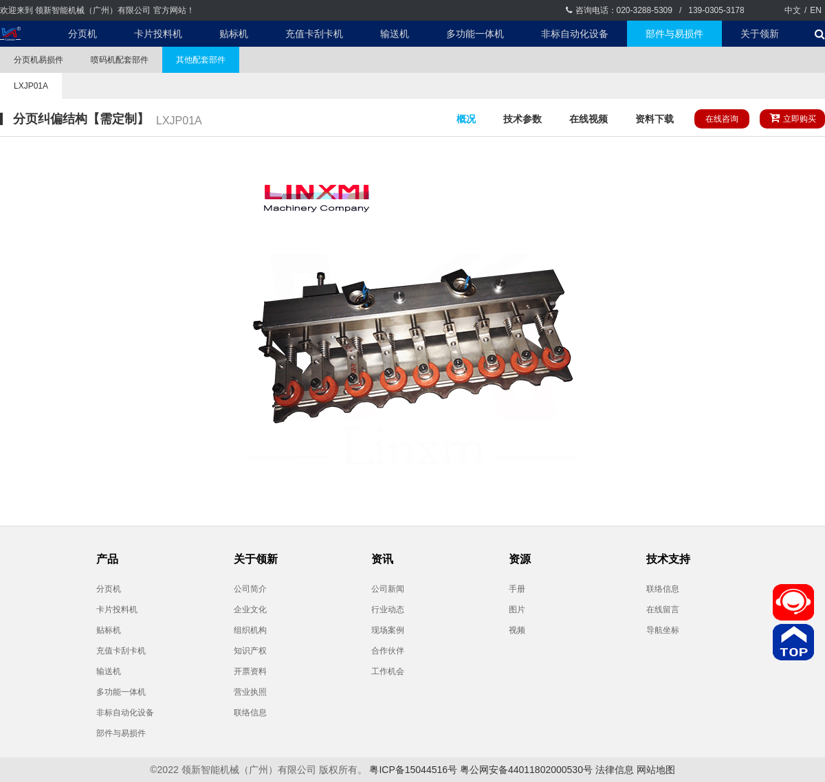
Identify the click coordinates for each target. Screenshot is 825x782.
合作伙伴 (387, 651)
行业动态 (387, 609)
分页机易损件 (38, 60)
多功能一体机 (475, 33)
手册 (517, 589)
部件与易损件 (674, 33)
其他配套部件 (201, 60)
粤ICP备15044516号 (413, 769)
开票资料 (250, 671)
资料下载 (654, 118)
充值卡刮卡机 (314, 33)
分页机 (82, 33)
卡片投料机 (158, 33)
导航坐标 (662, 630)
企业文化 (250, 609)
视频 (517, 630)
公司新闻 (387, 589)
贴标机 (233, 33)
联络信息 (250, 712)
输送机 (394, 33)
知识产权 (250, 651)
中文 (792, 10)
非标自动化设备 (574, 33)
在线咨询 (721, 119)
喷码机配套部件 (119, 60)
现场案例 (387, 630)
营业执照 (250, 692)
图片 (517, 609)
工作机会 (387, 671)
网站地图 (656, 769)
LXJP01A (31, 86)
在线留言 (662, 609)
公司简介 (250, 589)
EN (816, 10)
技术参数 (522, 118)
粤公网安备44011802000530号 (526, 769)
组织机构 (250, 630)
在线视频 (588, 118)
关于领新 (759, 33)
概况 (466, 118)
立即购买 (792, 118)
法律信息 (614, 769)
